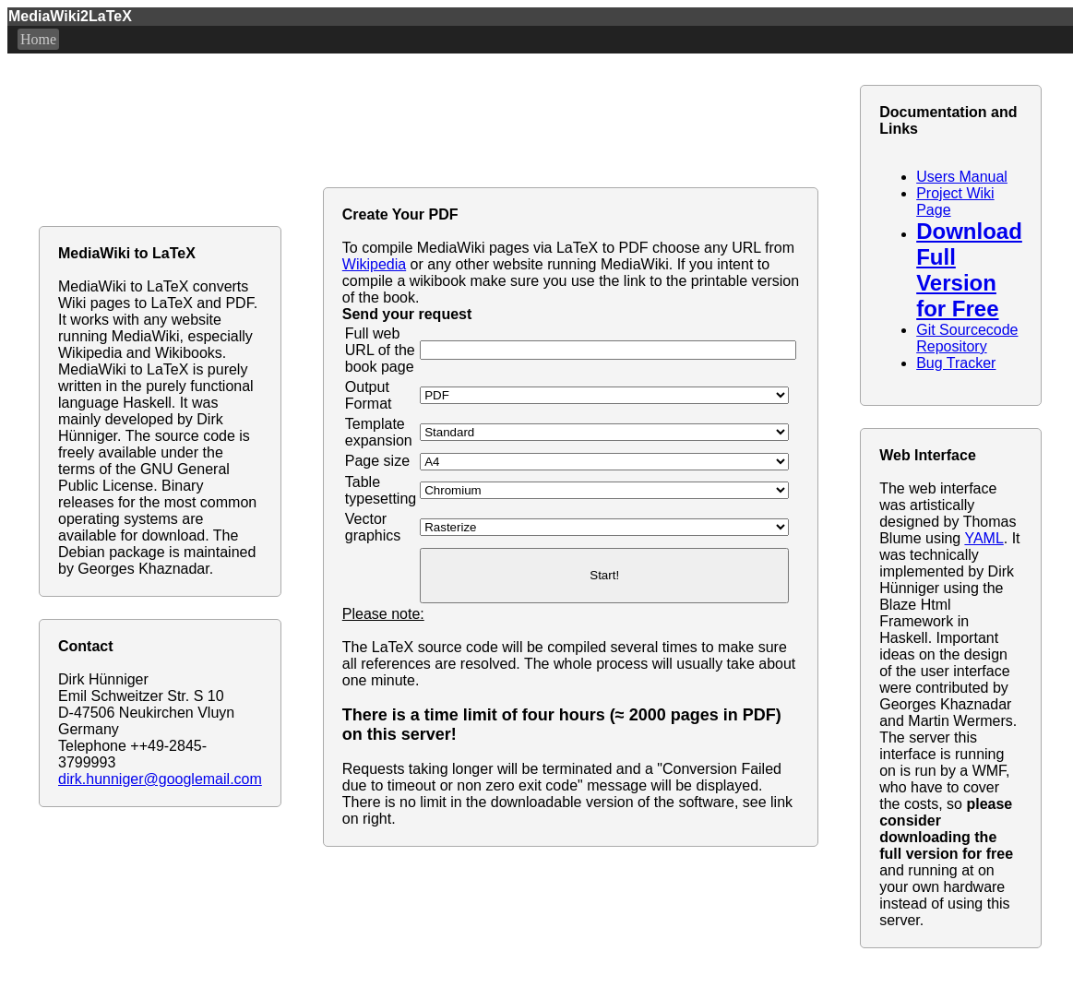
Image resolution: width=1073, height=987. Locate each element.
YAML (983, 538)
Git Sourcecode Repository (967, 338)
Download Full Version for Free (969, 270)
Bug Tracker (956, 363)
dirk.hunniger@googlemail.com (160, 779)
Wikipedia (374, 264)
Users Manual (961, 176)
